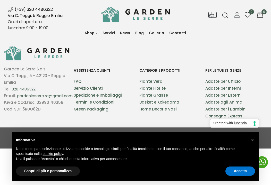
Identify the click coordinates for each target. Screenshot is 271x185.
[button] (91, 33)
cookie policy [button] (53, 154)
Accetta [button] (240, 171)
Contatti (177, 32)
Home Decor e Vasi (158, 109)
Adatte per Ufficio (223, 81)
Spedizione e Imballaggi (98, 95)
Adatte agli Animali (224, 102)
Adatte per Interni (223, 88)
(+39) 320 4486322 (30, 9)
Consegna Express (223, 116)
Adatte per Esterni (223, 95)
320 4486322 (24, 89)
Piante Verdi (151, 81)
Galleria (156, 32)
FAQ (77, 81)
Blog (139, 32)
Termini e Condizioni (94, 102)
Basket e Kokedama (159, 102)
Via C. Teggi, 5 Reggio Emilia (35, 15)
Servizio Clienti (88, 88)
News (126, 35)
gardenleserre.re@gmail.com (45, 95)
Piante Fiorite (152, 88)
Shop (90, 32)
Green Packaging (91, 109)
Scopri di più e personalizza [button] (48, 171)
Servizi (109, 32)
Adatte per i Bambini (226, 109)
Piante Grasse (153, 95)
